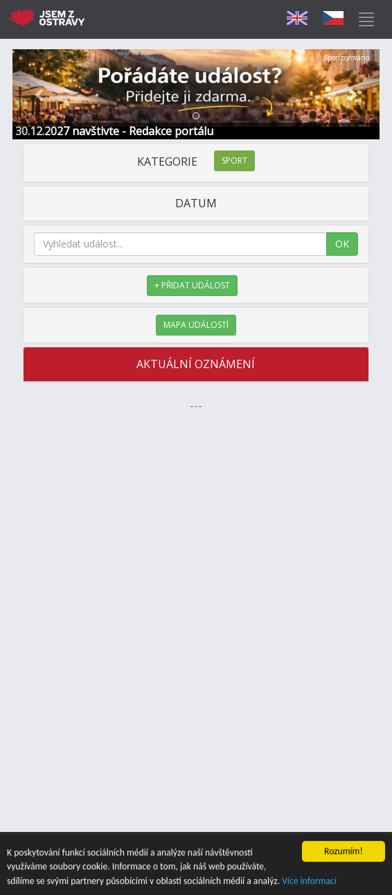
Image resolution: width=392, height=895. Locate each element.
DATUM (196, 203)
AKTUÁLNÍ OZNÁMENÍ (195, 364)
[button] (39, 94)
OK (342, 243)
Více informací (309, 881)
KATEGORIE (196, 161)
